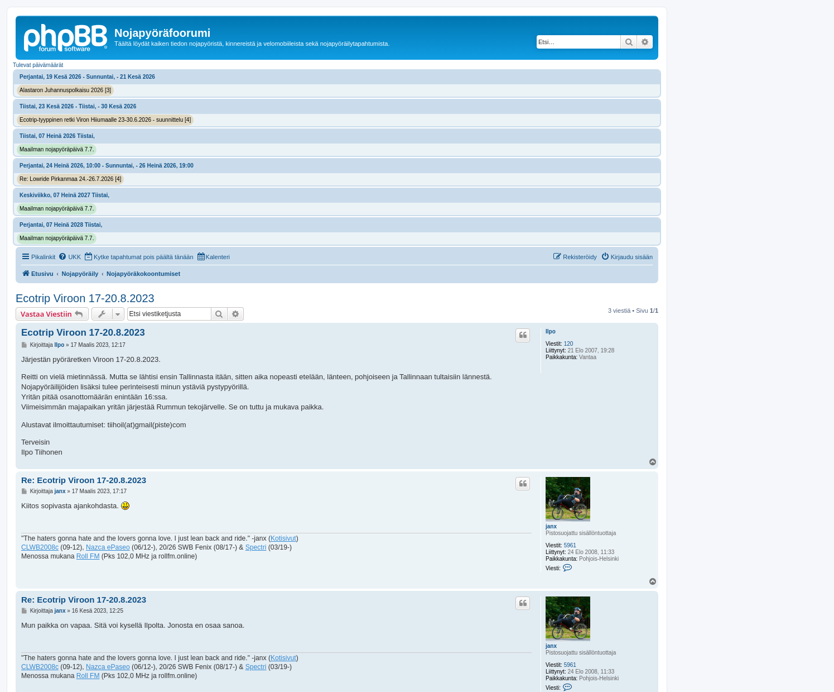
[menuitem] (69, 257)
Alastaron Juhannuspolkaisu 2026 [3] (65, 90)
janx (551, 526)
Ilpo (551, 331)
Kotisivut (283, 538)
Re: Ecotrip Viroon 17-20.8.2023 (83, 480)
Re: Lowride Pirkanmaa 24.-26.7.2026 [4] (70, 179)
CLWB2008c (40, 547)
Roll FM (88, 556)
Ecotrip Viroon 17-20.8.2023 (85, 298)
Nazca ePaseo (108, 547)
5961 (570, 545)
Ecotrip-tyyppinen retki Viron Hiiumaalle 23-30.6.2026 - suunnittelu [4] (105, 120)
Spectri (256, 547)
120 (568, 344)
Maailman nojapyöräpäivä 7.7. (57, 149)
